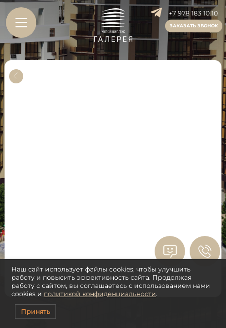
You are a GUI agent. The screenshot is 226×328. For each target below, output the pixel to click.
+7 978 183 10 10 (193, 13)
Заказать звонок (194, 26)
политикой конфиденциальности (100, 294)
